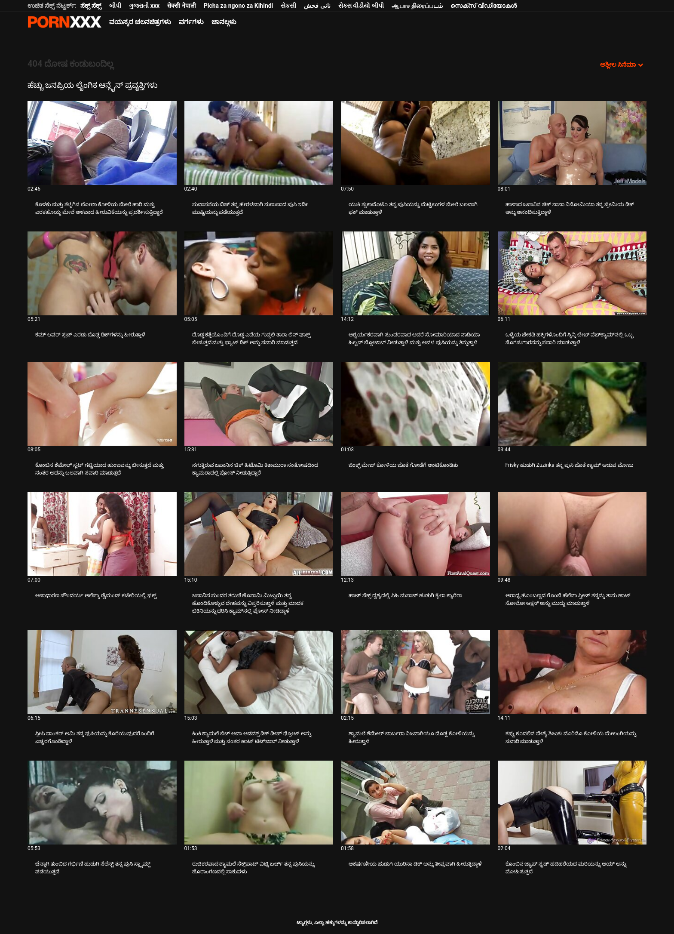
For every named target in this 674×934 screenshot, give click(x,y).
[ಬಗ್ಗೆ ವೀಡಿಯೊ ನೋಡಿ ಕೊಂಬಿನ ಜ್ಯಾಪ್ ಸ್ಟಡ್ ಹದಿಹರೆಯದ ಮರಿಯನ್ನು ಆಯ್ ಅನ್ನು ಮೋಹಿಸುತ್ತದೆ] (572, 803)
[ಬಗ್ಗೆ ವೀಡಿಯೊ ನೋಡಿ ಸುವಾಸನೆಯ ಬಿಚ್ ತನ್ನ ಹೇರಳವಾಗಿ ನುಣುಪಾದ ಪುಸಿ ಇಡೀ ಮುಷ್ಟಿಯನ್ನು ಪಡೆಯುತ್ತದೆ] (259, 143)
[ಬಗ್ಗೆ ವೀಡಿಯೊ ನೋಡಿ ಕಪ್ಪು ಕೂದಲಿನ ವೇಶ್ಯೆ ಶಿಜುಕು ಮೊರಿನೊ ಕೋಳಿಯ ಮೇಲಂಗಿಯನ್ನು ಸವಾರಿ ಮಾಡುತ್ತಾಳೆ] (572, 672)
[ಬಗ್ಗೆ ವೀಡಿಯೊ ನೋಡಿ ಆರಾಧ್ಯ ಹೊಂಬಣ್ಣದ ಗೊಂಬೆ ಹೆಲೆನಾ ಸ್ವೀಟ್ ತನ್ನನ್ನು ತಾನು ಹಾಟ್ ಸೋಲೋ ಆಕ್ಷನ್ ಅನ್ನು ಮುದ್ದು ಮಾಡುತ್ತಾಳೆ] (572, 534)
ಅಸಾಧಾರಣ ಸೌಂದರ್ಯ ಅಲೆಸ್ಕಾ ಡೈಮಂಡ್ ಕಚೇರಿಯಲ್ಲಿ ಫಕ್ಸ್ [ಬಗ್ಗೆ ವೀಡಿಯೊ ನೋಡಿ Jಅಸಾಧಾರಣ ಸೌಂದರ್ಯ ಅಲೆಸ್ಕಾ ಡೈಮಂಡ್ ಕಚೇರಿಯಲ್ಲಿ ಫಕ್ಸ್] (95, 595)
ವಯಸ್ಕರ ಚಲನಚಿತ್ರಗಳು (140, 22)
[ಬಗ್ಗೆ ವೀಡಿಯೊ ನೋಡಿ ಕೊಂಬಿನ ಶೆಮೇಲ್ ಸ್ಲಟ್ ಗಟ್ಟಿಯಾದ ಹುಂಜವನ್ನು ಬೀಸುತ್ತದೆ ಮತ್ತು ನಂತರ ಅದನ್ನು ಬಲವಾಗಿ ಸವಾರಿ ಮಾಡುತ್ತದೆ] (102, 404)
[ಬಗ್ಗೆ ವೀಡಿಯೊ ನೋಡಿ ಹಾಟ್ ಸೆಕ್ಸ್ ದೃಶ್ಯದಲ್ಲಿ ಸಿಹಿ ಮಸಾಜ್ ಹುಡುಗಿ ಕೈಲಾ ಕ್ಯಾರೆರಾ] (415, 534)
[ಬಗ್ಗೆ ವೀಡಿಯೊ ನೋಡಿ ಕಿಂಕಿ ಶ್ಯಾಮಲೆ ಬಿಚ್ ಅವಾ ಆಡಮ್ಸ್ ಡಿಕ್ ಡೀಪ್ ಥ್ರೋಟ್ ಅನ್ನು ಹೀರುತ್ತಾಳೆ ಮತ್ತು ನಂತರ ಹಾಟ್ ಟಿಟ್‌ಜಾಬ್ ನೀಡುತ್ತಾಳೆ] (259, 672)
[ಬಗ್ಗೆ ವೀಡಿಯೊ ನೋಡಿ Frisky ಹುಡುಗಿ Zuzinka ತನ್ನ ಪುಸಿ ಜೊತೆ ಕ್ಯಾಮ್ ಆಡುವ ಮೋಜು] (572, 404)
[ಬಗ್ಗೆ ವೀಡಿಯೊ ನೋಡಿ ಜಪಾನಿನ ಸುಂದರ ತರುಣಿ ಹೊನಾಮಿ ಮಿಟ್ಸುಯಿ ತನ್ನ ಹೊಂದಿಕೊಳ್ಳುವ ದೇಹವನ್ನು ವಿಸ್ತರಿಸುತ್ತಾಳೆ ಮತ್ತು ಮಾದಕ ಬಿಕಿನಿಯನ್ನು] (259, 534)
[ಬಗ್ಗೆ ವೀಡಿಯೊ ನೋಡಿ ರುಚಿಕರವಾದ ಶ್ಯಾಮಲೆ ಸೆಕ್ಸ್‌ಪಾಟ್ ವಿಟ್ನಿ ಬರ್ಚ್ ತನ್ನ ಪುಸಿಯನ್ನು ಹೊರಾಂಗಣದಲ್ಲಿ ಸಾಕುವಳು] (259, 803)
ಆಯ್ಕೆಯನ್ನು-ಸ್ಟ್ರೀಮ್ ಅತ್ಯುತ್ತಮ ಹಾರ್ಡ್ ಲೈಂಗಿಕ (64, 22)
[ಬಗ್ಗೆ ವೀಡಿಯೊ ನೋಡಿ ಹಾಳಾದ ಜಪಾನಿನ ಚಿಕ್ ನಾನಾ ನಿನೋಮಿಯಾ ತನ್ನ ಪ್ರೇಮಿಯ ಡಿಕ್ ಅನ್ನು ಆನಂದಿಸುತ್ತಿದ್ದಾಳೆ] (572, 143)
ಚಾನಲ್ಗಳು (223, 22)
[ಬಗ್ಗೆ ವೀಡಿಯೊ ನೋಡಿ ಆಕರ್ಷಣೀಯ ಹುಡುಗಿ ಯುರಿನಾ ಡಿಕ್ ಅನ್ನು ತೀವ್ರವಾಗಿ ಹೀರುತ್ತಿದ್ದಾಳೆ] (415, 803)
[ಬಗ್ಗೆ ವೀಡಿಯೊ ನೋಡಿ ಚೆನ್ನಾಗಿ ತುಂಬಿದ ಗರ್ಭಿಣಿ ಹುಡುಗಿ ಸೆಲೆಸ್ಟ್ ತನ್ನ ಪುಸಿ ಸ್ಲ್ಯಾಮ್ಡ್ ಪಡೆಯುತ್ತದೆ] (102, 803)
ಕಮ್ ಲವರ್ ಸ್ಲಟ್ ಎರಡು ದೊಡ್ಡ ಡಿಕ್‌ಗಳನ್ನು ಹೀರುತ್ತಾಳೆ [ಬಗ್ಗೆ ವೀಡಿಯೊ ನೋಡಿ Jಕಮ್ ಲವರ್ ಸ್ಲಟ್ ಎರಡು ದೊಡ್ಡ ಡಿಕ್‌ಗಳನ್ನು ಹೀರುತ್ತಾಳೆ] (90, 335)
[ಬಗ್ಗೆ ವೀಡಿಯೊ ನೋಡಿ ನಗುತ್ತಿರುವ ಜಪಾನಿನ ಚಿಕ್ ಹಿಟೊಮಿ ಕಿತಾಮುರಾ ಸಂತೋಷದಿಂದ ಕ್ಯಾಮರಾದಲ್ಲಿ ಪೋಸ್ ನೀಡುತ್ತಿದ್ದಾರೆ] (259, 404)
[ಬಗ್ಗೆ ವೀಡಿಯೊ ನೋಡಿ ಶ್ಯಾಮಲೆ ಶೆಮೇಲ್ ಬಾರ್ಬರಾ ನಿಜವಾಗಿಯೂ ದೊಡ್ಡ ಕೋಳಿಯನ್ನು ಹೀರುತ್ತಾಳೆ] (415, 672)
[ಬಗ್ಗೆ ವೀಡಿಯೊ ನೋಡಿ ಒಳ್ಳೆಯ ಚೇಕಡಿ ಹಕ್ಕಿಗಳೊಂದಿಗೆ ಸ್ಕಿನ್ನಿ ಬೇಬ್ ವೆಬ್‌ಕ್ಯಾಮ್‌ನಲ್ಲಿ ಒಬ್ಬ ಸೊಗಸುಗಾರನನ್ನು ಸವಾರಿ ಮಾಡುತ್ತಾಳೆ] (572, 273)
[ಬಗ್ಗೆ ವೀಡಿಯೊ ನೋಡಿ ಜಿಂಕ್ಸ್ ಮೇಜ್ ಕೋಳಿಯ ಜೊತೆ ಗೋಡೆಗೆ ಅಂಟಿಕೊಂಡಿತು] (415, 404)
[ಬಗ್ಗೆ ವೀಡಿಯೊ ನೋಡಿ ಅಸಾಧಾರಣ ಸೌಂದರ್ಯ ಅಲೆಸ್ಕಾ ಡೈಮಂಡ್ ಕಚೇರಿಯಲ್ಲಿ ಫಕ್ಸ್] (102, 534)
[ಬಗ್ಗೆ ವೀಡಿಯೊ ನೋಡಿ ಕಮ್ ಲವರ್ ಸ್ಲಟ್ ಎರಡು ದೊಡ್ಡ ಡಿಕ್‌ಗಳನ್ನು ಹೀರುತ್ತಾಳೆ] (102, 273)
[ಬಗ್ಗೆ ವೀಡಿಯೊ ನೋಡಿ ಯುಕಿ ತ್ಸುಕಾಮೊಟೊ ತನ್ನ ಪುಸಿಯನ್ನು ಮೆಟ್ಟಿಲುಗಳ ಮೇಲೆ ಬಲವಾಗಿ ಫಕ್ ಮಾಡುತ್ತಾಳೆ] (415, 143)
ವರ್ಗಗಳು (191, 22)
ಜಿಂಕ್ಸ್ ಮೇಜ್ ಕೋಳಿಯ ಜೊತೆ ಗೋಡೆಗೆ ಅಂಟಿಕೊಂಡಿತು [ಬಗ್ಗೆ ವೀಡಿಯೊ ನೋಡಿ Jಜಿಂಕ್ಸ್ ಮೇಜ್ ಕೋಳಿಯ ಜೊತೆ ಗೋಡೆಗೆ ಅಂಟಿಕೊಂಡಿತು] (403, 465)
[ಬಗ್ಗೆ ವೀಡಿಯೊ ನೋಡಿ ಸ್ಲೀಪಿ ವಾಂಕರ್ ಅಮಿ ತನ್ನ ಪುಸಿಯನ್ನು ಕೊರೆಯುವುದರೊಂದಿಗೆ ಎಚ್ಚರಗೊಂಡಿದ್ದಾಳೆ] (102, 672)
